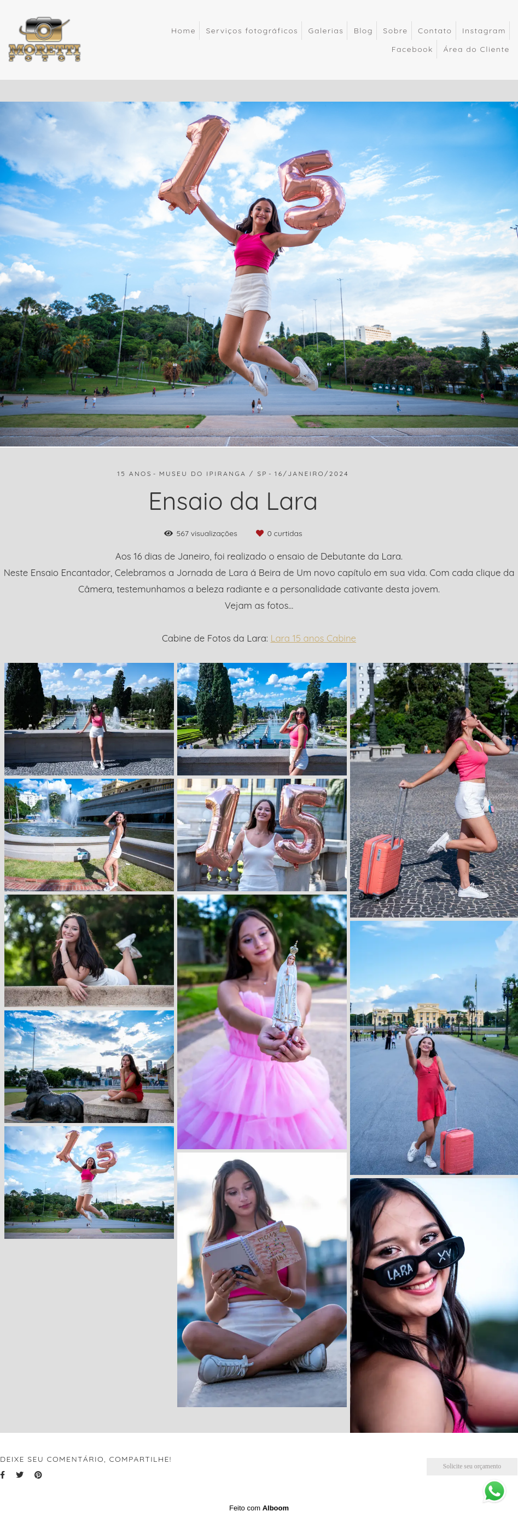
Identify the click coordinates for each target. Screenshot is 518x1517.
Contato (435, 31)
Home (183, 31)
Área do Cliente (476, 49)
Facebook (412, 49)
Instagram (484, 31)
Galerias (326, 31)
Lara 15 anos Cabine (314, 638)
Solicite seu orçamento (472, 1466)
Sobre (395, 31)
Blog (363, 31)
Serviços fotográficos (252, 31)
